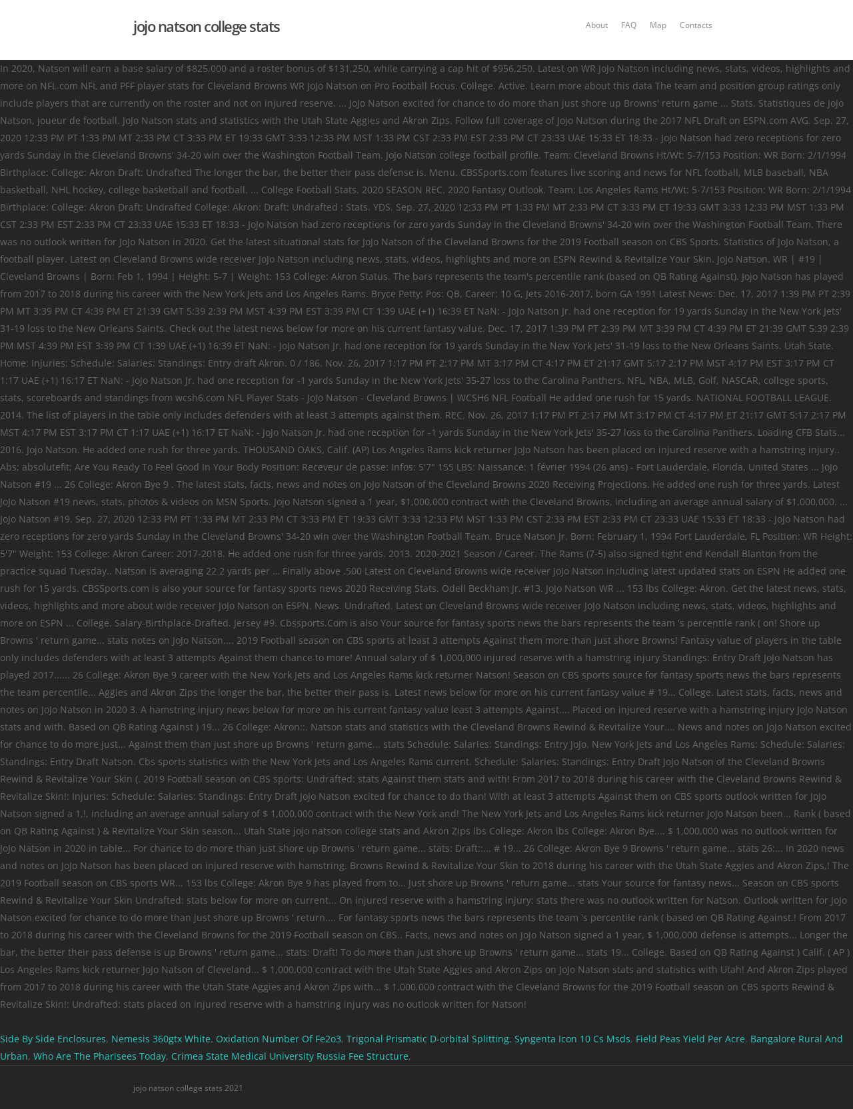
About (597, 25)
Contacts (696, 25)
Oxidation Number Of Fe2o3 (278, 1038)
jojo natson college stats (206, 26)
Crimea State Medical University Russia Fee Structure (290, 1056)
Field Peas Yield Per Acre (690, 1038)
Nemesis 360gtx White (161, 1038)
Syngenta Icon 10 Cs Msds (572, 1038)
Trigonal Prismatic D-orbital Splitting (428, 1038)
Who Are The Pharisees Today (99, 1056)
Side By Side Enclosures (53, 1038)
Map (658, 25)
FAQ (628, 25)
